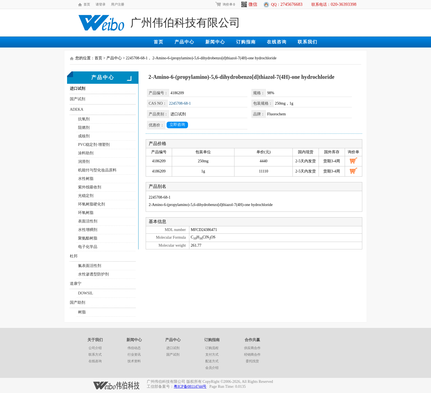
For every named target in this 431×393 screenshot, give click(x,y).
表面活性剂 (87, 221)
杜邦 (74, 256)
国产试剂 (77, 99)
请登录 (101, 4)
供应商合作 (252, 348)
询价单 (225, 4)
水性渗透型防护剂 (93, 274)
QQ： (286, 4)
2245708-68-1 (180, 103)
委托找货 (252, 361)
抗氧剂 (84, 119)
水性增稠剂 (87, 230)
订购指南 (246, 42)
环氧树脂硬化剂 (91, 204)
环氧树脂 (85, 213)
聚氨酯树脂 (87, 238)
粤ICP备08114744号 (190, 386)
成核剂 (84, 136)
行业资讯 (134, 354)
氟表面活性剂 (89, 266)
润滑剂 (84, 162)
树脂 (82, 312)
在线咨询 (277, 42)
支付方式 (212, 354)
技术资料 (134, 361)
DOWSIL (85, 293)
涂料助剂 (85, 153)
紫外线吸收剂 (89, 187)
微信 (249, 4)
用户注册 (117, 4)
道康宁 (75, 283)
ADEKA (76, 109)
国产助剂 (77, 302)
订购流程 (212, 348)
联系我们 (307, 42)
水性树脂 (85, 179)
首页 (87, 4)
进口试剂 (77, 89)
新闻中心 (215, 42)
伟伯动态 (134, 348)
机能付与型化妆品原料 (97, 170)
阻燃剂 (84, 128)
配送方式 (212, 361)
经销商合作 (252, 354)
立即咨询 (177, 124)
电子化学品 (87, 247)
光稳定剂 (85, 196)
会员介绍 (212, 368)
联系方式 (95, 354)
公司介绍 (95, 348)
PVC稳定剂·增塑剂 (94, 145)
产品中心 (184, 42)
